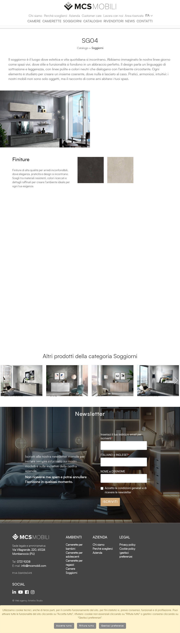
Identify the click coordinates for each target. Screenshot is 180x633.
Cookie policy (127, 573)
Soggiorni (72, 21)
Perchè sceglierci (55, 16)
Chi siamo (35, 16)
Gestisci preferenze (112, 626)
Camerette (51, 21)
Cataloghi (92, 21)
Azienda (74, 16)
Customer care (92, 16)
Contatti (145, 21)
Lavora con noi (113, 16)
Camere (34, 21)
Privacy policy (127, 569)
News (130, 21)
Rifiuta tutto (86, 626)
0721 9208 (23, 586)
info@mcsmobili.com (33, 590)
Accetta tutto (64, 626)
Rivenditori (114, 21)
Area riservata (134, 16)
